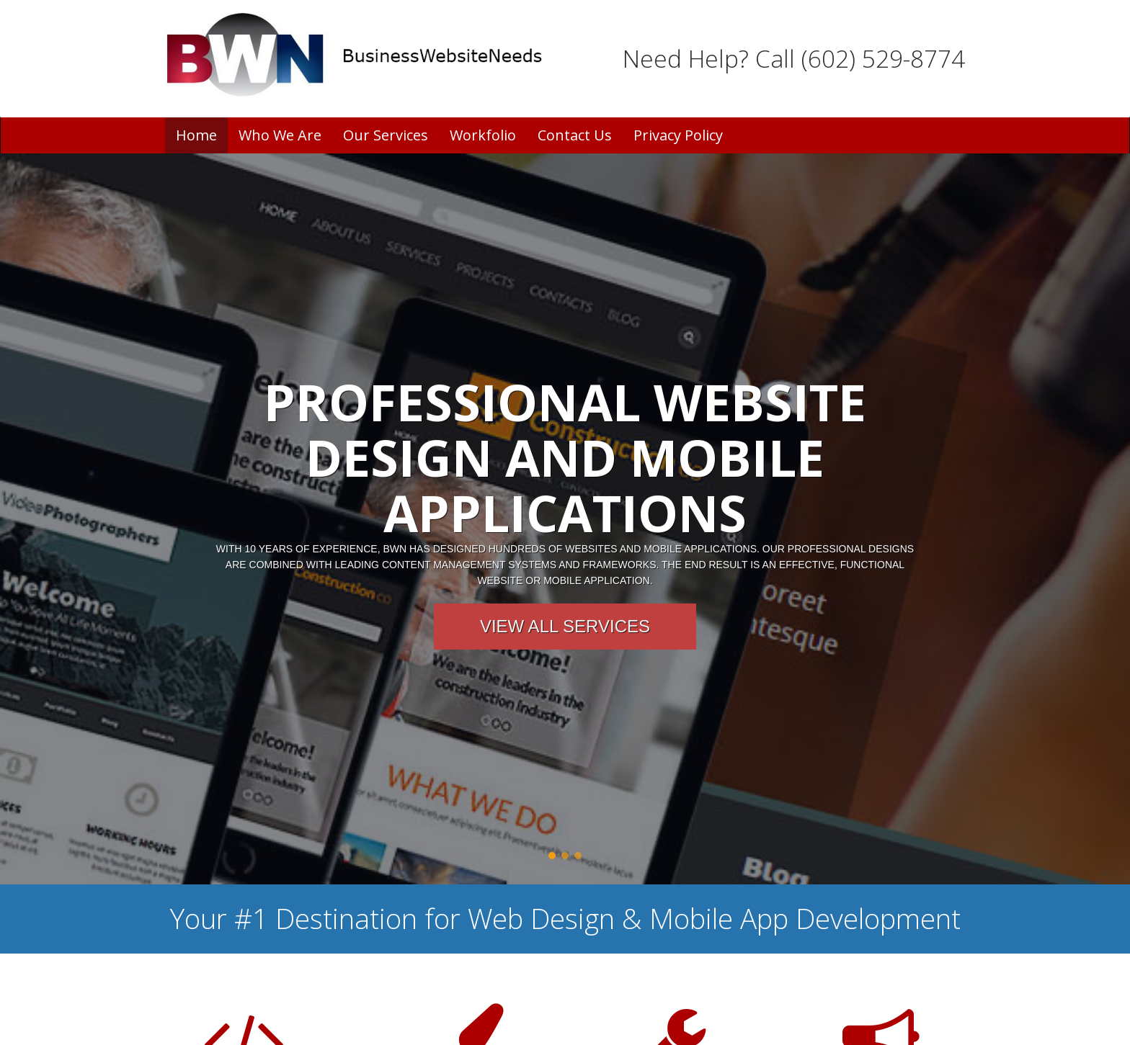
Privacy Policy (678, 135)
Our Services (385, 135)
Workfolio (483, 135)
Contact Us (575, 135)
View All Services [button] (565, 626)
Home (196, 135)
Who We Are (280, 135)
